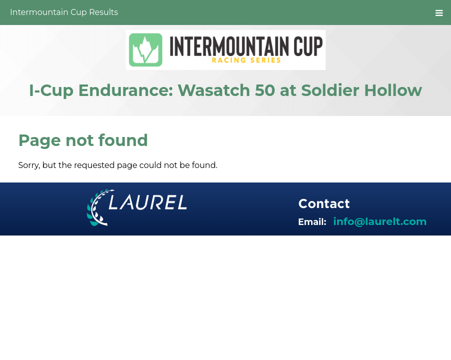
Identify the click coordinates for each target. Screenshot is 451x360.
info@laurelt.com (380, 221)
